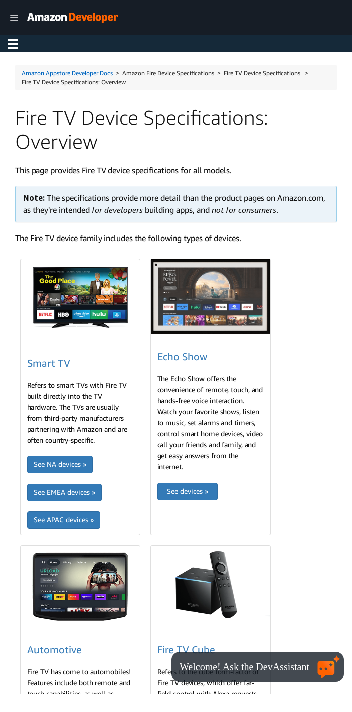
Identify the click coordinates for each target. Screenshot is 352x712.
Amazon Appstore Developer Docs (67, 73)
